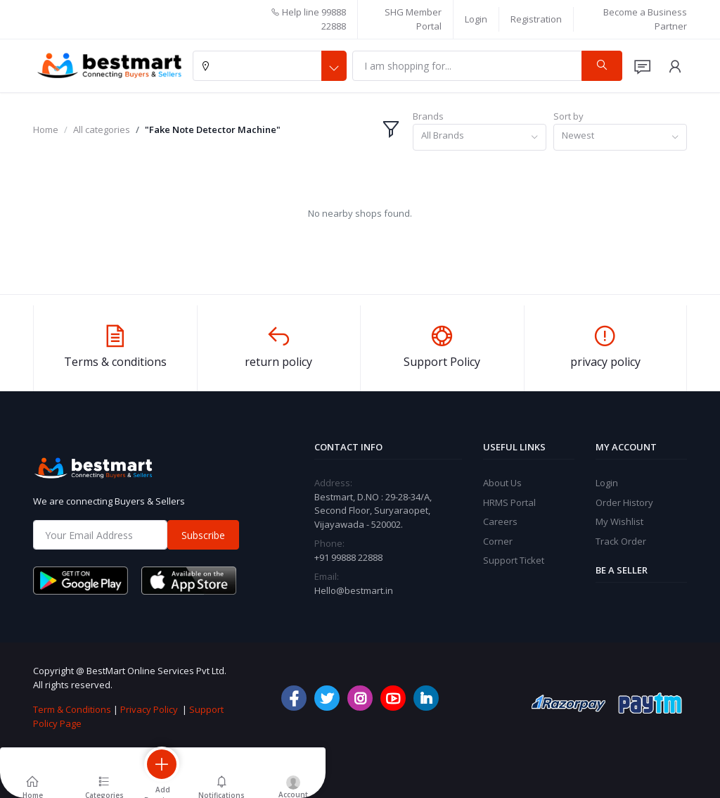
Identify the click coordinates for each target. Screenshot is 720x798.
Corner (498, 541)
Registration (536, 19)
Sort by (568, 116)
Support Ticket (513, 560)
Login (476, 19)
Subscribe (203, 535)
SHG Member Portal (413, 19)
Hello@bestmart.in (353, 590)
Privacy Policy (149, 709)
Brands (428, 116)
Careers (500, 521)
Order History (624, 502)
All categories (101, 129)
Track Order (621, 541)
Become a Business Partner (645, 19)
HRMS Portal (509, 502)
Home (45, 129)
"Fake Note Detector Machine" (213, 129)
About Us (502, 482)
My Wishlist (619, 521)
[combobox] (479, 137)
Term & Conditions (72, 709)
